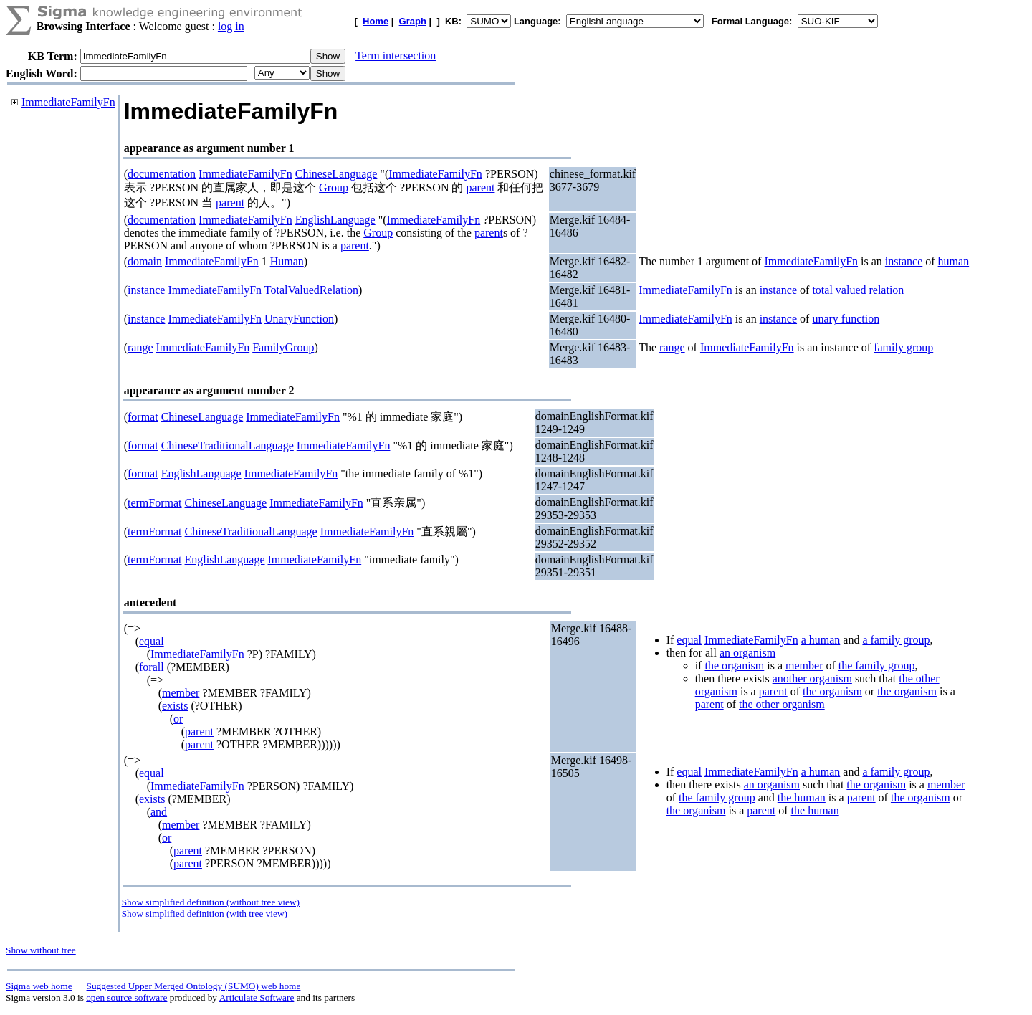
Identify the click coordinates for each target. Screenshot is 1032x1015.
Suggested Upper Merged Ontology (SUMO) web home (194, 986)
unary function (845, 319)
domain (145, 261)
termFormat (155, 503)
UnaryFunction (299, 319)
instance (903, 261)
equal (151, 641)
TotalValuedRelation (311, 290)
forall (151, 667)
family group (903, 347)
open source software (126, 997)
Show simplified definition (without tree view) (211, 902)
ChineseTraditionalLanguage (227, 445)
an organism (747, 653)
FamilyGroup (283, 347)
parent (480, 187)
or (178, 719)
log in (231, 26)
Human (287, 261)
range (140, 347)
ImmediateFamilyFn (68, 102)
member (180, 693)
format (143, 417)
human (954, 261)
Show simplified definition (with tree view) (204, 913)
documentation (162, 174)
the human (802, 797)
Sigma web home (39, 986)
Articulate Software (257, 997)
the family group (876, 665)
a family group (896, 640)
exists (175, 706)
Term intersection (395, 55)
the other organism (782, 704)
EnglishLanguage (335, 220)
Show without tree (41, 950)
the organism (734, 665)
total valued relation (858, 290)
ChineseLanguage (336, 174)
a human (821, 640)
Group (333, 187)
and (158, 812)
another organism (812, 678)
